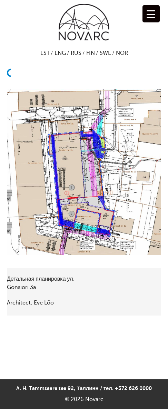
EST (45, 53)
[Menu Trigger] (151, 13)
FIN (90, 53)
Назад (11, 89)
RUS (76, 53)
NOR (122, 53)
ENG (60, 53)
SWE (105, 53)
